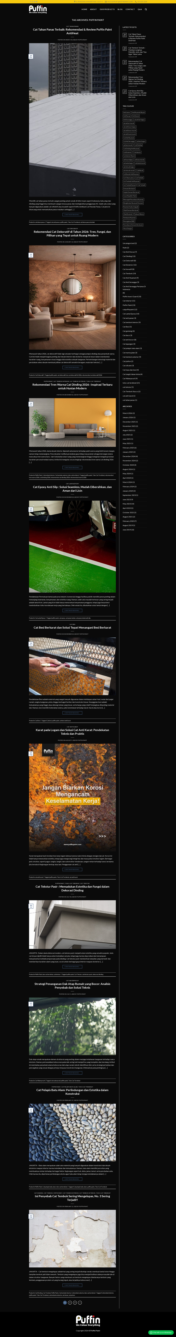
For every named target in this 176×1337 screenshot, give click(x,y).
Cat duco (126, 335)
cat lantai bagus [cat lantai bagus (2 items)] (128, 163)
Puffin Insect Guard (130, 296)
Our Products (107, 9)
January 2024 (128, 491)
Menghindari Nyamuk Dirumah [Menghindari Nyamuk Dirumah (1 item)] (133, 203)
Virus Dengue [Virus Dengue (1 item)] (127, 229)
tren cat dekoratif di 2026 (73, 375)
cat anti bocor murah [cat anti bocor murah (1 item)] (129, 130)
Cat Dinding (38, 1193)
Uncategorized (128, 243)
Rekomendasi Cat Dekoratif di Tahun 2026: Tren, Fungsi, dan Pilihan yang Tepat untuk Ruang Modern (137, 65)
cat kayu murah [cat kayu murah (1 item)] (139, 159)
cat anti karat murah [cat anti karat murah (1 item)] (129, 134)
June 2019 (127, 530)
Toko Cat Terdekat (74, 222)
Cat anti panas (128, 318)
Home (84, 9)
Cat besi (49, 721)
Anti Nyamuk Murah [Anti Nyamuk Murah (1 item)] (138, 112)
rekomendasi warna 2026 (78, 477)
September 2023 (129, 495)
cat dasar (65, 1295)
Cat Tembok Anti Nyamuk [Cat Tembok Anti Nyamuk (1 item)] (131, 181)
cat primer (72, 1295)
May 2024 (127, 473)
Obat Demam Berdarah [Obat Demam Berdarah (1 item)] (130, 210)
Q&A (140, 9)
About (93, 9)
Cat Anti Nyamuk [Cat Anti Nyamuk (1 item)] (128, 138)
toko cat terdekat (93, 381)
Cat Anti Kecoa (128, 252)
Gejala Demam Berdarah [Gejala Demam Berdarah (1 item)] (131, 192)
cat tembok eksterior (55, 1295)
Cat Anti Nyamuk (129, 278)
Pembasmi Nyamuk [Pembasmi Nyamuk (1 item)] (129, 218)
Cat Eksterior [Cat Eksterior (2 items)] (127, 152)
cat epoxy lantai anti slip (83, 618)
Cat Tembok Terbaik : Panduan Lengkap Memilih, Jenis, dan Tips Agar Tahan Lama (137, 51)
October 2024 (128, 465)
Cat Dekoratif (72, 228)
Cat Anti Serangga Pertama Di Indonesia (134, 287)
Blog (120, 9)
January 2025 (128, 452)
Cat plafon (127, 361)
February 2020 (128, 521)
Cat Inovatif (127, 269)
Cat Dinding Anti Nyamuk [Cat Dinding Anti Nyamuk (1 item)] (131, 149)
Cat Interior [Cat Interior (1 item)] (137, 152)
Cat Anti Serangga (130, 282)
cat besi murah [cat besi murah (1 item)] (127, 145)
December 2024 (129, 456)
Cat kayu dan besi (129, 370)
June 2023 (127, 499)
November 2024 (129, 460)
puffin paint (63, 222)
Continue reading (72, 215)
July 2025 (126, 435)
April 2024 (127, 478)
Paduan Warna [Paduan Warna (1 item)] (139, 214)
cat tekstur (84, 883)
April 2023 (127, 508)
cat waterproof (55, 1081)
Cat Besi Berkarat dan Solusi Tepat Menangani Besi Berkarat (72, 627)
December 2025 (129, 422)
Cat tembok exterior (78, 381)
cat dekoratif (61, 375)
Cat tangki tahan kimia (131, 374)
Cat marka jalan (129, 353)
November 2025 (129, 426)
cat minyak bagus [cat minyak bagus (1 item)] (128, 167)
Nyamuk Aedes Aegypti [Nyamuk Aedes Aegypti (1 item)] (130, 207)
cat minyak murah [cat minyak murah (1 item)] (129, 170)
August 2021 (128, 517)
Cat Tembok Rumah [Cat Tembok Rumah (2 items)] (129, 185)
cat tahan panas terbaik (87, 222)
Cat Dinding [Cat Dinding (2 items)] (138, 145)
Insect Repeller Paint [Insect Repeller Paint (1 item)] (129, 196)
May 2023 (127, 504)
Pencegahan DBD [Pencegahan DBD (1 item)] (128, 221)
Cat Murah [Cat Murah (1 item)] (140, 170)
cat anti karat (72, 727)
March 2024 (127, 482)
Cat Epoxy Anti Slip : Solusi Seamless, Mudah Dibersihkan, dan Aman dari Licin (137, 94)
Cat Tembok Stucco (130, 391)
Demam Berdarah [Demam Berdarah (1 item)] (129, 188)
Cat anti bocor (128, 340)
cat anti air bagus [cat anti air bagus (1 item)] (139, 120)
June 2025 (127, 439)
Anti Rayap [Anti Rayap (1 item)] (126, 116)
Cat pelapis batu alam (69, 1087)
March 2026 (127, 413)
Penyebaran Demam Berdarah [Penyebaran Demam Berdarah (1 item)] (133, 225)
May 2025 (127, 443)
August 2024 (128, 469)
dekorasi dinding (98, 974)
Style (124, 248)
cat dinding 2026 (45, 477)
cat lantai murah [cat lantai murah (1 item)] (140, 163)
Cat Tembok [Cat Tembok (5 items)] (139, 178)
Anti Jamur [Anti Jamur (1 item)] (126, 112)
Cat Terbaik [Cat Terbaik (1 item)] (141, 185)
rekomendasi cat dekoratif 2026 (92, 375)
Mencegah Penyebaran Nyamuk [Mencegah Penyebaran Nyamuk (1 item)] (133, 199)
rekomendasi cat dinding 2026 (60, 477)
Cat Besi (72, 624)
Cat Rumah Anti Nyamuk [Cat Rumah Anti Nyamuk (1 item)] (131, 174)
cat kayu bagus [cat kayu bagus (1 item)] (128, 159)
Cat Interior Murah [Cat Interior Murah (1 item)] (129, 156)
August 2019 (128, 525)
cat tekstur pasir (87, 974)
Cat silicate (127, 365)
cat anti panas (55, 222)
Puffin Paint (82, 39)
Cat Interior (127, 301)
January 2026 (128, 417)
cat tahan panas (72, 26)
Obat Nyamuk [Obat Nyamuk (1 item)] (127, 214)
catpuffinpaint (128, 309)
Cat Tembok (48, 1193)
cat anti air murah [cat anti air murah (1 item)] (128, 123)
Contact (130, 9)
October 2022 (128, 512)
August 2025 (128, 430)
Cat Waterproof (72, 980)
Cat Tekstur (78, 974)
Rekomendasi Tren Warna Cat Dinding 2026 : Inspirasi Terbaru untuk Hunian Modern (137, 80)
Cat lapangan (128, 344)
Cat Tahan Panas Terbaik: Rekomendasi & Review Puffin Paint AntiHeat (137, 37)
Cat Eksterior (128, 265)
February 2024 (128, 486)
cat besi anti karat (65, 721)
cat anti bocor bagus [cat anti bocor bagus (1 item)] (129, 127)
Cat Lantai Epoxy (72, 483)
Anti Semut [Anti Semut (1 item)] (135, 116)
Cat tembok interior (61, 381)
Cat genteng (127, 331)
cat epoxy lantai (70, 618)
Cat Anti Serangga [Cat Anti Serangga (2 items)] (129, 141)
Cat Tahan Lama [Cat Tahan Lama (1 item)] (128, 178)
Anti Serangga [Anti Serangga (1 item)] (127, 120)
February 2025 (128, 448)
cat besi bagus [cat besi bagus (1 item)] (141, 141)
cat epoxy (62, 618)
